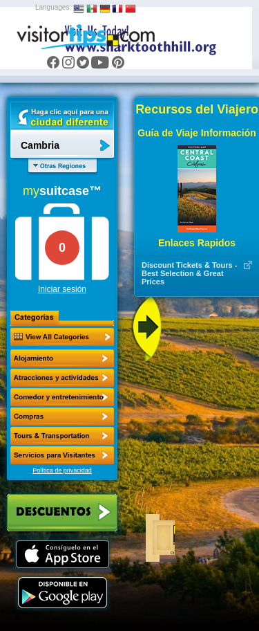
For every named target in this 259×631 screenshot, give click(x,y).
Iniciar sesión (62, 289)
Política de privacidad (62, 470)
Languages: (53, 7)
